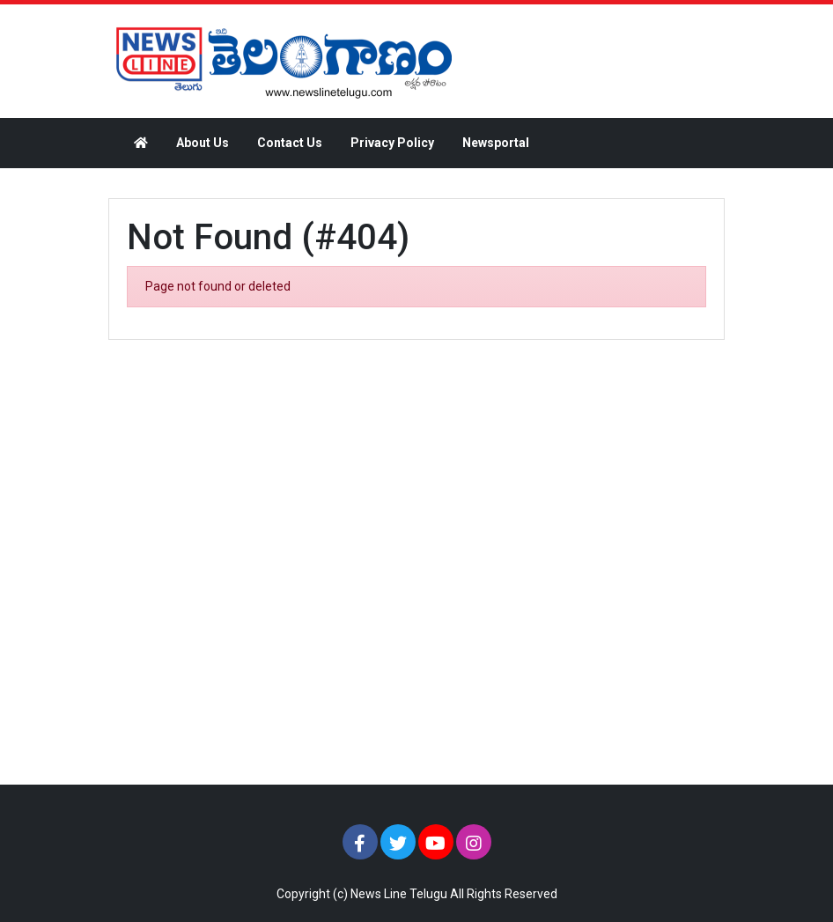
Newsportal (495, 143)
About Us (202, 143)
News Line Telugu (398, 894)
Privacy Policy (392, 143)
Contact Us (289, 143)
